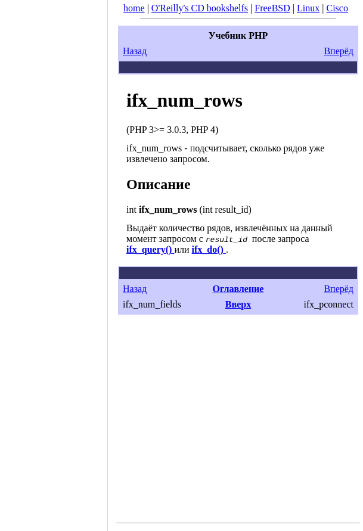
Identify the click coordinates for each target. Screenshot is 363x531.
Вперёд (338, 51)
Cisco (337, 8)
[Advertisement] (53, 261)
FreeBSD (272, 8)
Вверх (238, 304)
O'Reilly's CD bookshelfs (199, 8)
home (134, 8)
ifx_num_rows (184, 100)
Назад (135, 51)
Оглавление (238, 289)
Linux (308, 8)
